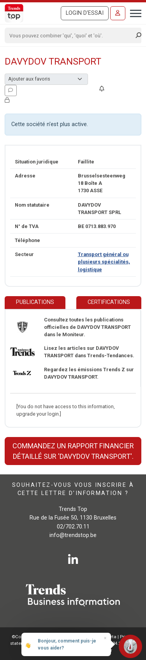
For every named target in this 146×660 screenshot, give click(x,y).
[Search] (70, 35)
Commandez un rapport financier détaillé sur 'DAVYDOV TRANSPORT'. (73, 451)
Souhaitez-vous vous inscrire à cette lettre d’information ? (73, 489)
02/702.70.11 (73, 526)
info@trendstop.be (73, 535)
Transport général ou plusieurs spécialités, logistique (104, 261)
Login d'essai (85, 13)
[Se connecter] (117, 13)
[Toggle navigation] (133, 12)
